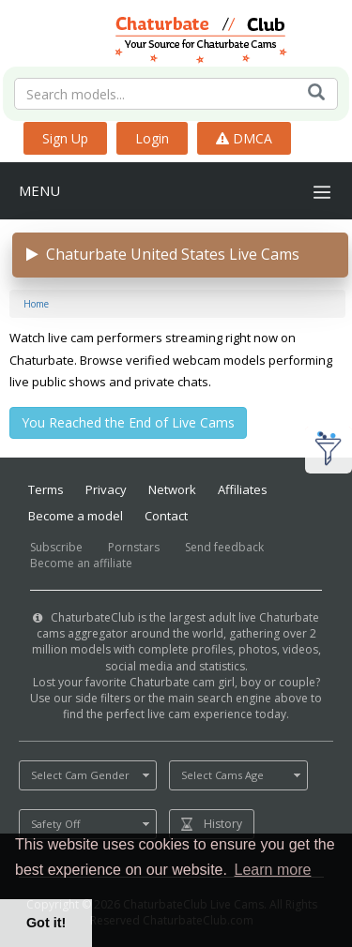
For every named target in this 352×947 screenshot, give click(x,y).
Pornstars (134, 547)
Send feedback (224, 547)
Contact (166, 515)
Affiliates (243, 489)
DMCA (244, 138)
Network (172, 489)
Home (36, 303)
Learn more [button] (273, 870)
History (223, 824)
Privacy (106, 489)
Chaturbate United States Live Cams (162, 254)
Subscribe (56, 547)
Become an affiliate (81, 563)
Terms (46, 489)
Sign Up (65, 138)
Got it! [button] (46, 922)
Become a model (75, 515)
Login (152, 138)
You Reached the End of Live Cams (128, 422)
